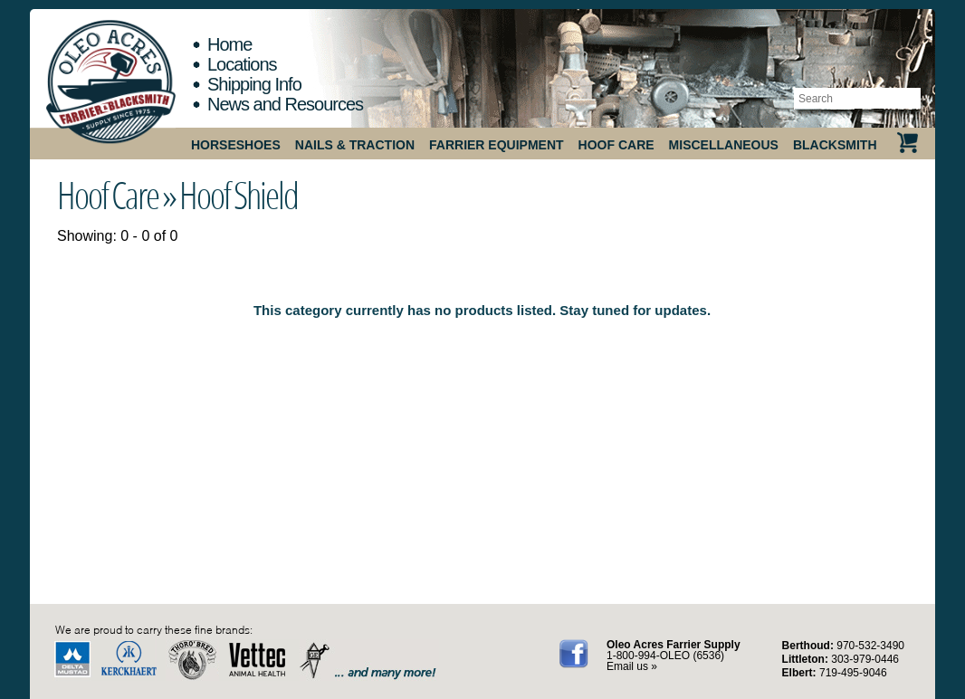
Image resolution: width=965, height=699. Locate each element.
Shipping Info (254, 84)
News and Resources (285, 104)
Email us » (632, 666)
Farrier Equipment (496, 145)
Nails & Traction (355, 145)
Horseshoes (236, 145)
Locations (242, 64)
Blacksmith (835, 145)
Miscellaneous (724, 145)
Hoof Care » (116, 194)
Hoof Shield (238, 194)
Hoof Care (616, 145)
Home (229, 44)
